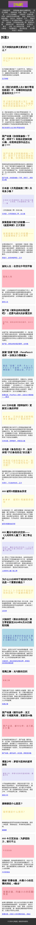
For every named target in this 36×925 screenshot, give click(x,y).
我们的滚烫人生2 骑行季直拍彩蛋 (13, 127)
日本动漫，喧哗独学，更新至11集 (13, 441)
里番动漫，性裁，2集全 (19, 12)
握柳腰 (4, 830)
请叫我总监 (23, 28)
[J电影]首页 (6, 10)
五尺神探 (5, 78)
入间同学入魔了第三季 (9, 571)
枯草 (28, 26)
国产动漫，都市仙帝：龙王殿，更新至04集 (16, 753)
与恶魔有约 (13, 28)
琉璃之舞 (5, 704)
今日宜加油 (6, 872)
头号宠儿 (30, 24)
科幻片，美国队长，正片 (18, 18)
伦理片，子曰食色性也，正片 (12, 483)
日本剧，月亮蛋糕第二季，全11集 (13, 214)
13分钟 (4, 611)
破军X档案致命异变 (8, 524)
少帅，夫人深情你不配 (16, 26)
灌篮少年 (5, 795)
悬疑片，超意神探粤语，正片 (12, 258)
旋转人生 (5, 302)
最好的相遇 (20, 24)
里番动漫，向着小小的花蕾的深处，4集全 (16, 914)
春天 (4, 26)
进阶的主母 (10, 24)
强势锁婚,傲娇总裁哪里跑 (21, 10)
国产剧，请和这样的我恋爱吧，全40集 (15, 344)
